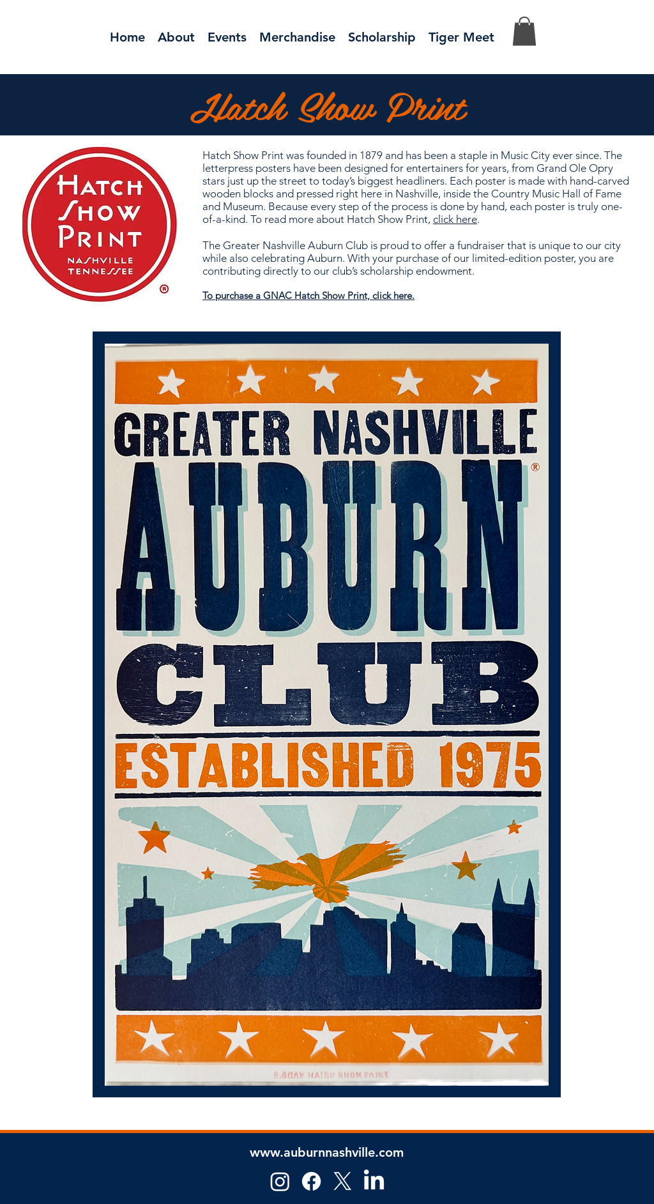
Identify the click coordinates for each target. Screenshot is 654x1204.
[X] (342, 1181)
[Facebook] (311, 1181)
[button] (227, 35)
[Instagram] (280, 1181)
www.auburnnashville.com (327, 1152)
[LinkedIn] (373, 1181)
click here (455, 219)
